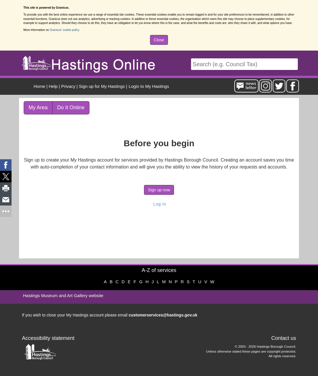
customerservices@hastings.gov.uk (163, 315)
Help (53, 86)
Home (39, 86)
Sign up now (159, 190)
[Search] (244, 64)
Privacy (68, 86)
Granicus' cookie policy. (65, 30)
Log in (159, 204)
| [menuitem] (41, 86)
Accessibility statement (48, 338)
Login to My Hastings (149, 86)
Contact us (283, 338)
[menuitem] (148, 86)
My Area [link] (38, 107)
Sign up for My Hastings (102, 86)
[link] (6, 165)
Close (159, 40)
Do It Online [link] (71, 107)
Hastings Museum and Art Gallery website (63, 295)
